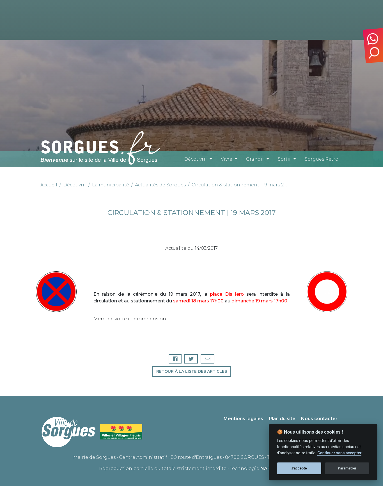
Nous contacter (319, 418)
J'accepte (299, 468)
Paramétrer (347, 468)
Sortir (284, 159)
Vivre (226, 159)
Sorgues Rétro (321, 159)
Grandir (255, 159)
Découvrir (195, 159)
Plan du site (282, 418)
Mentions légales (243, 418)
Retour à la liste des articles (191, 371)
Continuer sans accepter (339, 453)
